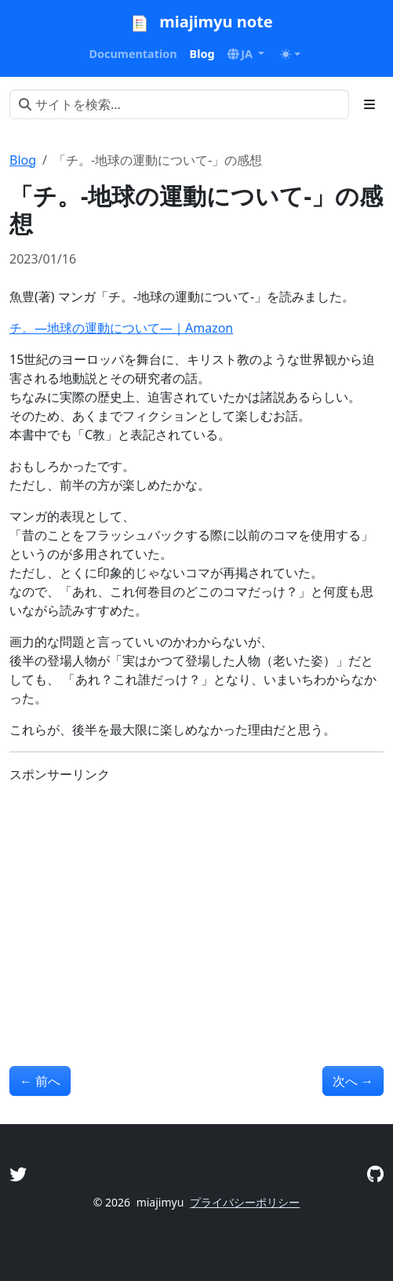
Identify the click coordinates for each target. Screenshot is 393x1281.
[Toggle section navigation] (369, 104)
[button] (246, 54)
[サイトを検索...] (179, 104)
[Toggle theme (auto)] (290, 54)
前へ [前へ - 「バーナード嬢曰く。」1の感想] (40, 1081)
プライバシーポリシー (245, 1202)
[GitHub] (375, 1174)
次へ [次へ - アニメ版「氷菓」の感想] (353, 1081)
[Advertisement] (196, 906)
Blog (22, 160)
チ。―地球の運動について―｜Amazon (121, 328)
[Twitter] (18, 1174)
